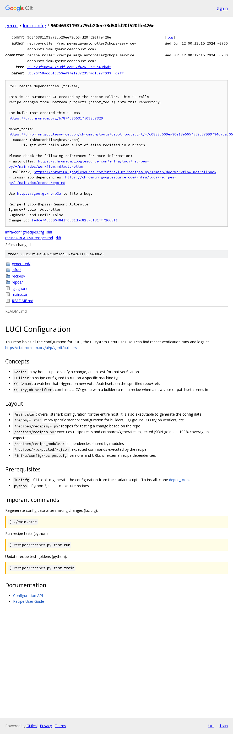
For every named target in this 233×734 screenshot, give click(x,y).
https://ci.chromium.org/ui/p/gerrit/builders (41, 347)
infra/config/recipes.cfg (24, 232)
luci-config (34, 25)
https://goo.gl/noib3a (39, 193)
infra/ (16, 269)
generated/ (21, 263)
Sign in (222, 8)
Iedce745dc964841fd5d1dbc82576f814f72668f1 (75, 220)
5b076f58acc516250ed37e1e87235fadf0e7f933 (69, 73)
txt (211, 725)
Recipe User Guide (28, 601)
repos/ (17, 282)
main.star (20, 294)
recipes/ (18, 276)
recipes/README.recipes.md (29, 237)
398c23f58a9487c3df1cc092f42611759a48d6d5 (69, 66)
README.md (22, 300)
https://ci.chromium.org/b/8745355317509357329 (56, 118)
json (223, 725)
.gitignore (20, 288)
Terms (60, 725)
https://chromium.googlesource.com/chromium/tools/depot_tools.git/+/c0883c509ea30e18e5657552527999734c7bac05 (121, 134)
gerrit (11, 25)
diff (119, 73)
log (170, 37)
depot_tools (179, 479)
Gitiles (31, 725)
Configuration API (28, 595)
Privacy (46, 725)
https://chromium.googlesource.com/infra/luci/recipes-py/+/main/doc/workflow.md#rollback (125, 172)
